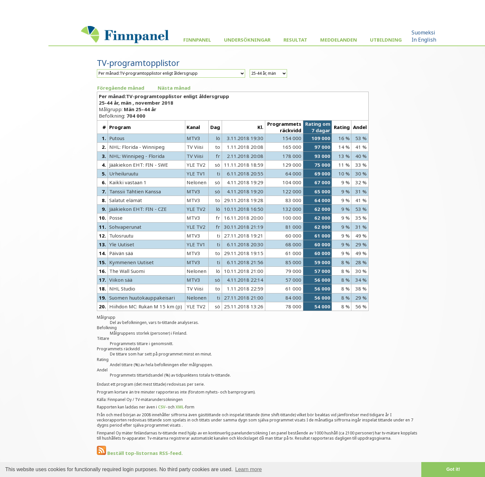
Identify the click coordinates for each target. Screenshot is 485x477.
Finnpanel (197, 39)
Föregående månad (120, 87)
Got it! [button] (453, 469)
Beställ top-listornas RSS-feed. (140, 453)
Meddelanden (338, 39)
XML (180, 407)
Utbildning (386, 39)
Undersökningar (247, 39)
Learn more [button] (248, 469)
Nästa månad (174, 87)
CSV (161, 407)
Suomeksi (423, 32)
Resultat (295, 39)
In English (424, 39)
